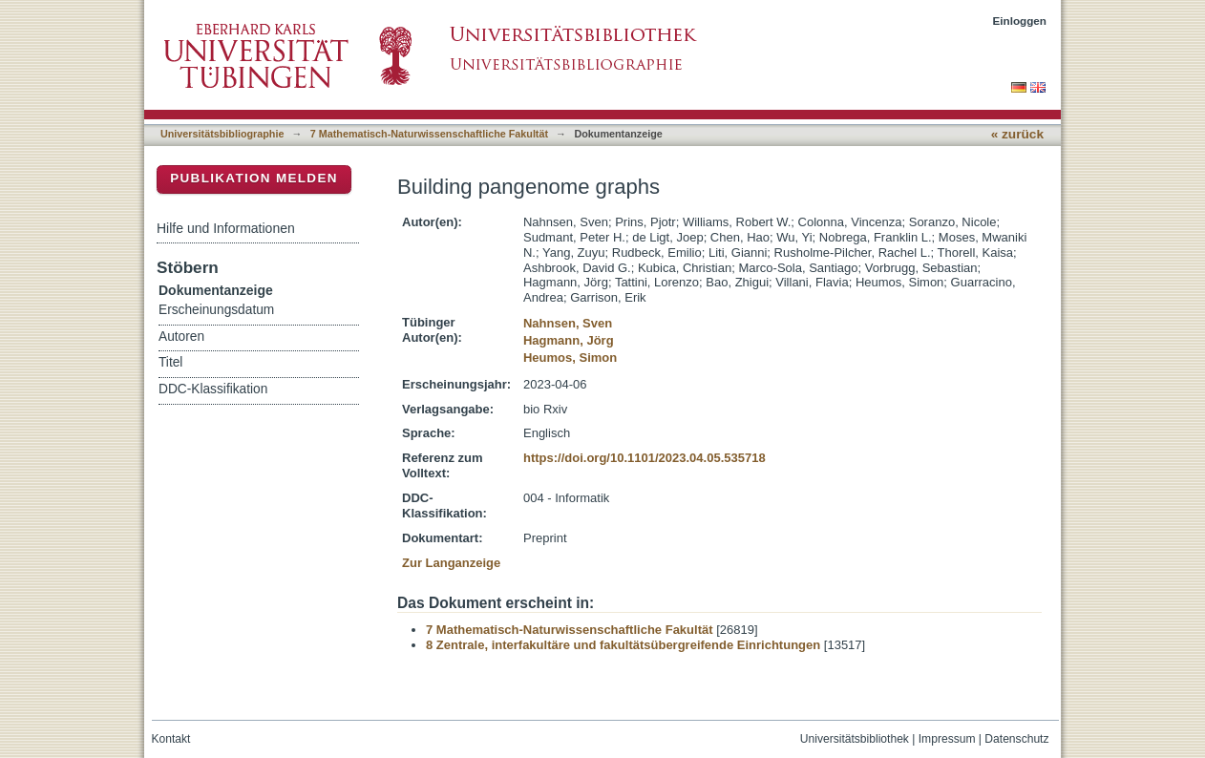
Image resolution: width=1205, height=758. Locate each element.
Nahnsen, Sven (567, 323)
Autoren (181, 336)
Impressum (947, 739)
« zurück (1017, 134)
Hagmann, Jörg (568, 340)
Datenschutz (1016, 739)
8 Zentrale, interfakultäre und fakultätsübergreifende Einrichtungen (623, 645)
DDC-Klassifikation (213, 389)
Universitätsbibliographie (222, 133)
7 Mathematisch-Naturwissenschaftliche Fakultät (429, 133)
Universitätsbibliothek (854, 739)
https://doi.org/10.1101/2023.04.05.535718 (644, 458)
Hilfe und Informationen (226, 228)
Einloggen (1020, 20)
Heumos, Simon (570, 357)
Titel (170, 362)
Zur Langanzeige (451, 563)
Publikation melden (254, 178)
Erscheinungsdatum (216, 310)
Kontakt (171, 739)
